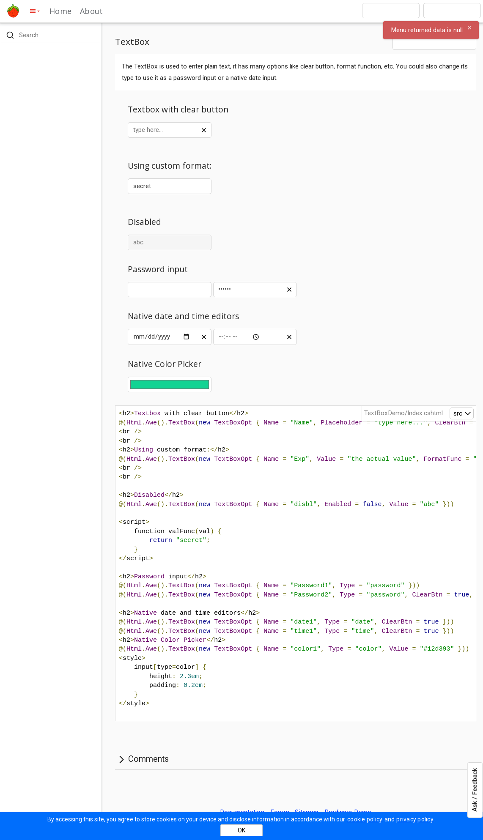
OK (241, 830)
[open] (462, 413)
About (91, 11)
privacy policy (415, 819)
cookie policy (364, 819)
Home (60, 11)
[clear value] (204, 130)
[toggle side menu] (34, 11)
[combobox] (391, 10)
